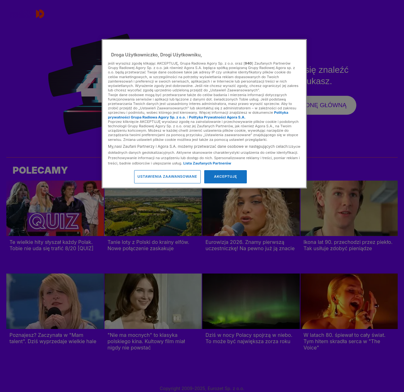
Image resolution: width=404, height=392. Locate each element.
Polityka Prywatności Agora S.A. (217, 117)
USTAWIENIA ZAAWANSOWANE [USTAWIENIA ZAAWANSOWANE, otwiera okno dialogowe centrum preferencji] (167, 176)
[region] (204, 113)
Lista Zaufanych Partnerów (207, 163)
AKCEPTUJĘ (225, 176)
